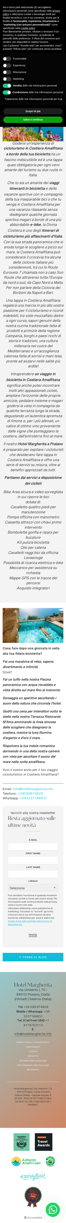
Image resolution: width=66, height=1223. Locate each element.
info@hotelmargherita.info (33, 789)
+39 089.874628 (36, 1007)
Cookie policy (41, 1042)
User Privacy (33, 1047)
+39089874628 (30, 794)
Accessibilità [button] (34, 1218)
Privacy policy (25, 1042)
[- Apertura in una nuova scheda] (53, 1209)
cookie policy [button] (28, 28)
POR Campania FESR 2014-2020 (33, 1065)
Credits (33, 1052)
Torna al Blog (34, 958)
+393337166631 (33, 799)
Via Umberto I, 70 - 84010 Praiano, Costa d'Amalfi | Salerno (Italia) (33, 994)
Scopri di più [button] (33, 111)
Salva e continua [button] (33, 119)
